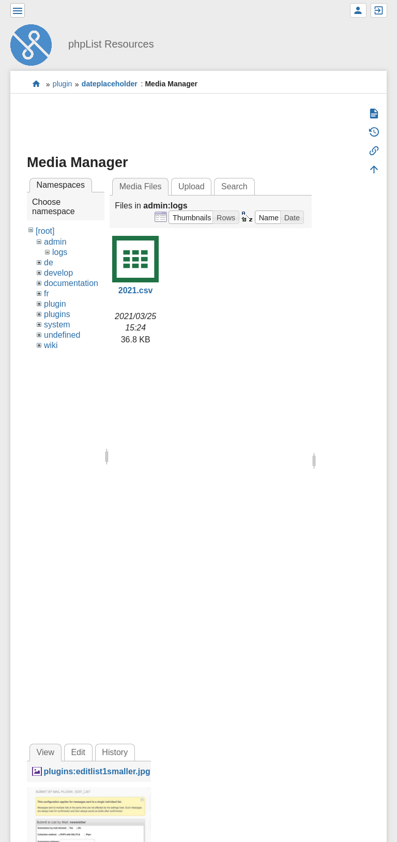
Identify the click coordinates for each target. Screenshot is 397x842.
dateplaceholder (110, 84)
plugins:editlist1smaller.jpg (96, 771)
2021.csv (135, 290)
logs (59, 252)
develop (58, 272)
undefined (62, 334)
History (115, 752)
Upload (191, 186)
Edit (78, 752)
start (36, 84)
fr (46, 293)
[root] (45, 231)
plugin (62, 84)
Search (234, 186)
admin (55, 241)
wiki (51, 345)
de (48, 262)
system (57, 324)
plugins (57, 314)
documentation (71, 283)
